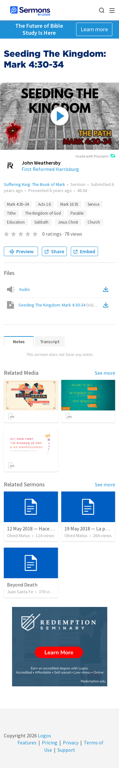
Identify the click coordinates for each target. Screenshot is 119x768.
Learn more (94, 29)
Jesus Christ (68, 222)
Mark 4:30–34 (18, 204)
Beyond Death (22, 584)
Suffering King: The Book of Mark (34, 184)
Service (93, 204)
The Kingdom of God (43, 213)
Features (26, 742)
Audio (24, 289)
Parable (76, 213)
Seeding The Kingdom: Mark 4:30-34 (59, 305)
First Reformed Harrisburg (50, 169)
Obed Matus (18, 535)
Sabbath (41, 222)
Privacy (70, 742)
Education (16, 222)
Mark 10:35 (69, 204)
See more (105, 373)
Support (66, 750)
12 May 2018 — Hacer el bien (37, 528)
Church (94, 222)
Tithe (11, 213)
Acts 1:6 (44, 204)
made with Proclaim (95, 156)
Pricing (49, 742)
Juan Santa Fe (20, 591)
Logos (44, 735)
